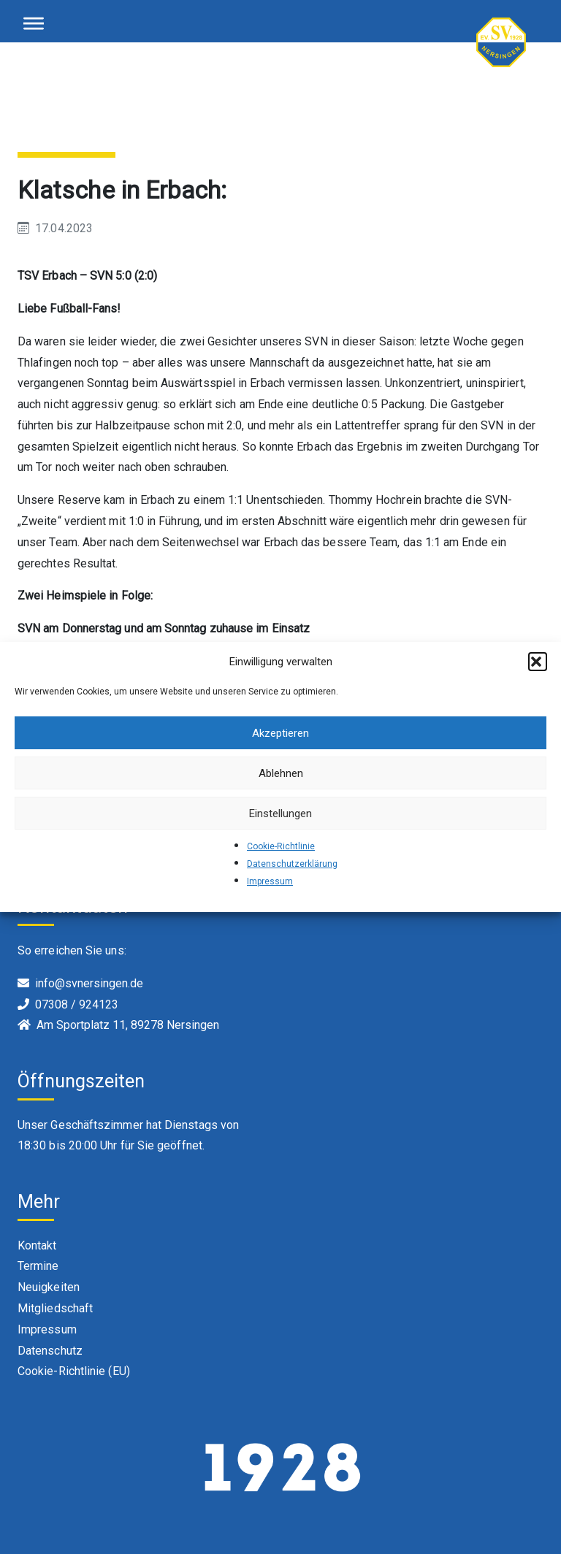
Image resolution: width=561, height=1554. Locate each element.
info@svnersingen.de (89, 983)
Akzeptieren (280, 733)
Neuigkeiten (49, 1287)
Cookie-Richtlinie (281, 846)
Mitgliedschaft (55, 1308)
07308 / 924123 (76, 1004)
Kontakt (37, 1245)
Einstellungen (280, 813)
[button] (537, 661)
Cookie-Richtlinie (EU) (74, 1371)
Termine (38, 1266)
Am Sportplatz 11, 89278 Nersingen (128, 1025)
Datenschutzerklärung (292, 864)
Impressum (270, 881)
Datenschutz (50, 1351)
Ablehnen (281, 773)
